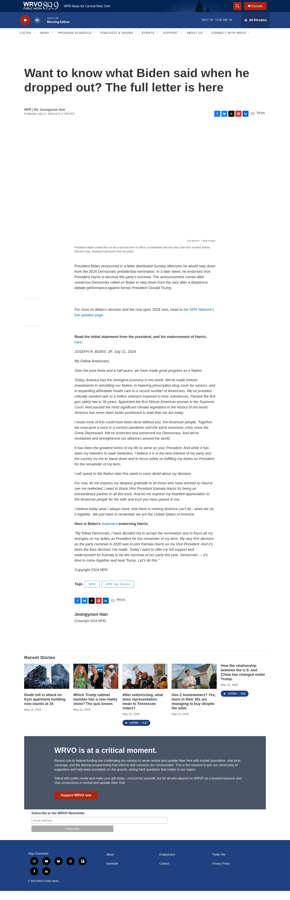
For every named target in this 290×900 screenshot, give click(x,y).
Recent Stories (39, 666)
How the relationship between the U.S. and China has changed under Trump (243, 681)
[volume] (37, 29)
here (78, 351)
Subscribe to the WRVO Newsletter (58, 822)
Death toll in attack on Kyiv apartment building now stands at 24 (44, 708)
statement (109, 533)
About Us (195, 41)
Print (261, 121)
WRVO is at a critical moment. (105, 759)
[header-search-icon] (239, 11)
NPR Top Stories (118, 593)
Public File (219, 863)
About (110, 863)
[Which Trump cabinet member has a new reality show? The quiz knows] (95, 685)
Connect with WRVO (228, 41)
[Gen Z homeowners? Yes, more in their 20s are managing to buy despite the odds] (194, 685)
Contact (164, 872)
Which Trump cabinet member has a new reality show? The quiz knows (95, 708)
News (44, 41)
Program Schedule (75, 41)
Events (148, 41)
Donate (259, 10)
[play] (25, 29)
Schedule (112, 872)
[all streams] (255, 29)
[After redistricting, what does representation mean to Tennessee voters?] (145, 685)
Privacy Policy (221, 872)
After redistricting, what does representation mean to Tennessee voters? (142, 710)
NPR (92, 593)
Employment (167, 863)
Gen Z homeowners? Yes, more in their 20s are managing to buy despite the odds (194, 710)
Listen (25, 41)
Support (170, 41)
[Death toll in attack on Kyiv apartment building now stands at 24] (46, 685)
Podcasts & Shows (116, 41)
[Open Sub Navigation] (34, 41)
